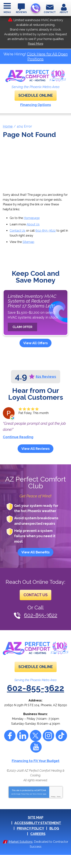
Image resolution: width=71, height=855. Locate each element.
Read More (35, 43)
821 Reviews (46, 376)
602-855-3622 (35, 8)
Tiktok (61, 735)
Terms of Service (37, 794)
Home (8, 126)
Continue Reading (18, 437)
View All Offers (35, 343)
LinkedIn (22, 735)
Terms (59, 796)
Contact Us (17, 230)
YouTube (36, 747)
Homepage (32, 218)
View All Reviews (35, 449)
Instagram (48, 735)
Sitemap (28, 242)
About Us (33, 224)
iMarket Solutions (21, 841)
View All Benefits (35, 552)
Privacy (53, 796)
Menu (7, 12)
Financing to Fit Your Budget (35, 761)
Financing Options (35, 105)
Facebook (10, 735)
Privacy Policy (25, 794)
